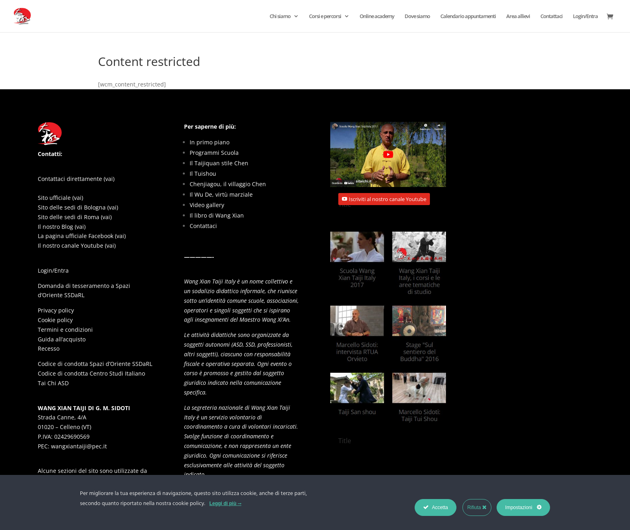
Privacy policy (56, 310)
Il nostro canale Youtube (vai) (77, 245)
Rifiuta (477, 507)
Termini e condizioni (65, 329)
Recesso (48, 348)
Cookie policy (55, 320)
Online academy (377, 16)
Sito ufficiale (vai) (60, 197)
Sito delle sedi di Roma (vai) (75, 217)
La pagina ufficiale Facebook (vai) (82, 236)
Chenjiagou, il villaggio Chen (228, 184)
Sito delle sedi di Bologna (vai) (78, 207)
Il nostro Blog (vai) (62, 226)
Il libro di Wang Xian (217, 215)
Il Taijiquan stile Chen (219, 163)
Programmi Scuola (214, 152)
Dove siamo (417, 16)
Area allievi (518, 16)
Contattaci (551, 16)
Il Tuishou (203, 173)
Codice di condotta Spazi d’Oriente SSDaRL (95, 364)
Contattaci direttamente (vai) (76, 179)
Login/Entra (585, 16)
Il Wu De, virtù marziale (221, 194)
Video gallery (207, 205)
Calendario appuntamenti (468, 16)
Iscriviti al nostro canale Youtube (387, 199)
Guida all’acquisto (62, 339)
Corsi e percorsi (325, 16)
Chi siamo (280, 16)
